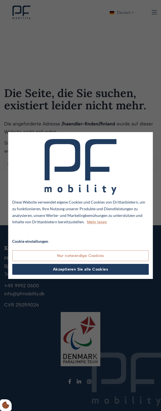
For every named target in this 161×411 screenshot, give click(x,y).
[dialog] (80, 205)
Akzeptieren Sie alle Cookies (80, 269)
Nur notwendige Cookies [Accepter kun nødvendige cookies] (80, 255)
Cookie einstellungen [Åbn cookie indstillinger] (30, 241)
